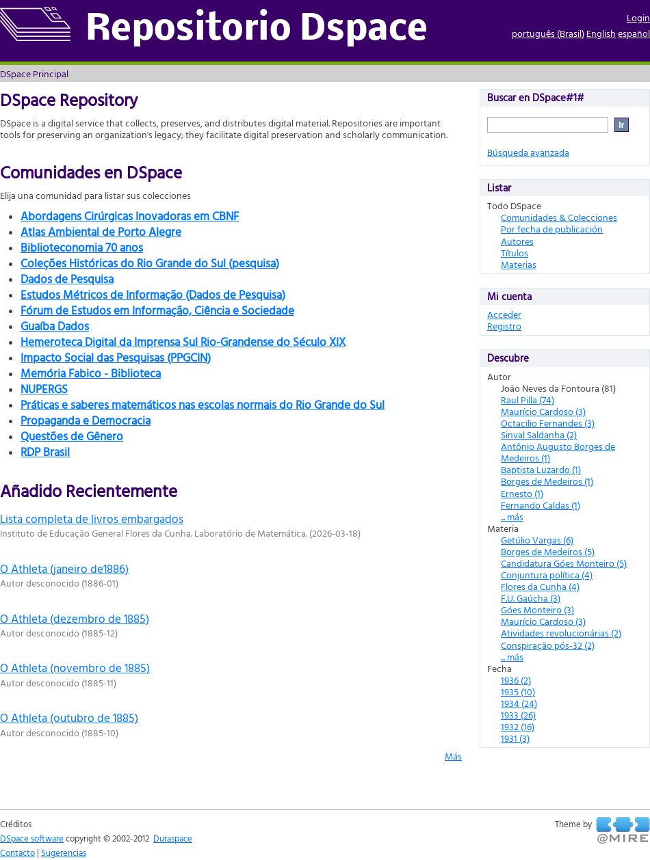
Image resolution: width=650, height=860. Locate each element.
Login (638, 17)
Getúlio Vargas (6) (537, 540)
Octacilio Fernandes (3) (548, 423)
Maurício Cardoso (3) (543, 411)
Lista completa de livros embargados (91, 518)
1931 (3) (515, 738)
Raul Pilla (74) (527, 399)
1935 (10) (518, 691)
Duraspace (172, 838)
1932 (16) (517, 726)
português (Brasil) (548, 33)
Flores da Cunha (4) (540, 586)
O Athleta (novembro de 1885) (75, 667)
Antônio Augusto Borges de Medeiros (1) (558, 452)
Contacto (17, 852)
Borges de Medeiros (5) (548, 551)
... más (512, 516)
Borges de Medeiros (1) (547, 481)
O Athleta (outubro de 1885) (69, 717)
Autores (517, 241)
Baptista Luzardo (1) (541, 469)
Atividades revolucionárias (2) (561, 633)
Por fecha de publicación (552, 228)
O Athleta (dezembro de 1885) (74, 618)
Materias (518, 264)
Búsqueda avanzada (528, 152)
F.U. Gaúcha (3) (530, 598)
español (634, 33)
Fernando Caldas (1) (540, 505)
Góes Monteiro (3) (537, 609)
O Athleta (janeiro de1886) (64, 568)
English (601, 33)
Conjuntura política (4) (547, 574)
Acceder (504, 314)
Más (453, 756)
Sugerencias (63, 852)
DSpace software (32, 838)
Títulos (514, 252)
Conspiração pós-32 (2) (548, 645)
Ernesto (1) (522, 493)
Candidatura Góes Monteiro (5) (564, 563)
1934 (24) (519, 703)
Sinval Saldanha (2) (539, 434)
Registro (504, 326)
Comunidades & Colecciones (559, 217)
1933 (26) (518, 715)
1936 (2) (516, 680)
